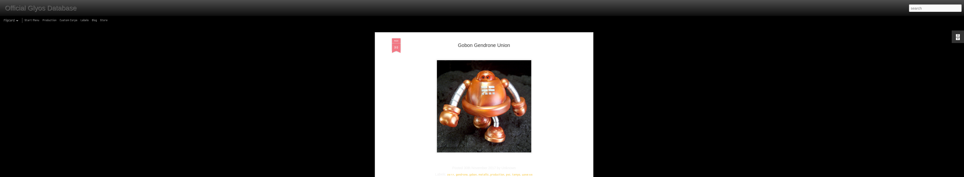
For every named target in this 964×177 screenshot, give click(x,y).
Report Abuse (518, 174)
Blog (94, 20)
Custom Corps (68, 20)
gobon (473, 49)
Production (49, 20)
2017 (450, 49)
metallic (483, 49)
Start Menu (32, 20)
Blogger (503, 174)
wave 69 (527, 49)
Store (104, 20)
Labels (85, 20)
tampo (516, 49)
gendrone (462, 49)
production (497, 49)
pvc (508, 49)
